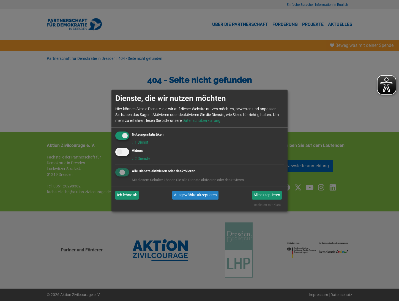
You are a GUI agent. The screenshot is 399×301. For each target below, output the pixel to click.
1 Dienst (140, 142)
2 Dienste (141, 158)
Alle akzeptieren (266, 195)
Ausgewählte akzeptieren (195, 195)
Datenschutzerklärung (201, 120)
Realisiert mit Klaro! (268, 205)
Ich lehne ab (127, 195)
